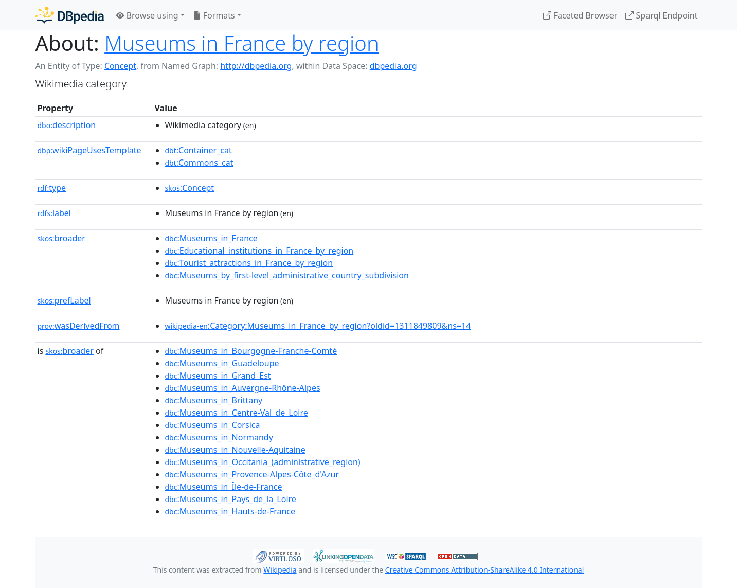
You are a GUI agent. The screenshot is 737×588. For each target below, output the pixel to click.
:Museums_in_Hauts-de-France (230, 511)
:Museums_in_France (211, 238)
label (54, 213)
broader (61, 238)
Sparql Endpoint (661, 15)
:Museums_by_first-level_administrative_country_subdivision (287, 275)
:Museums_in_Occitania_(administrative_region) (263, 462)
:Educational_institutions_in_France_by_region (259, 250)
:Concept (189, 187)
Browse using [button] (147, 15)
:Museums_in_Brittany (214, 400)
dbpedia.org (393, 66)
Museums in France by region (241, 43)
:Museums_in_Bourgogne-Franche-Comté (251, 351)
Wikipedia (279, 570)
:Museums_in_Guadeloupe (222, 363)
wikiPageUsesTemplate (89, 150)
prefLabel (64, 300)
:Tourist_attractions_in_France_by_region (249, 263)
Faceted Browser (580, 15)
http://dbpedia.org (256, 66)
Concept (120, 66)
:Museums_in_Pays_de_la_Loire (230, 499)
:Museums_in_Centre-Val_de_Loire (236, 412)
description (67, 125)
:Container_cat (198, 150)
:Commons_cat (199, 162)
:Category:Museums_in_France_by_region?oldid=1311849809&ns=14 (318, 325)
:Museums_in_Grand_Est (218, 375)
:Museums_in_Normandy (219, 437)
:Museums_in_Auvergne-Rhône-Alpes (242, 388)
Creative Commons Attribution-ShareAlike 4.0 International (484, 570)
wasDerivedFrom (79, 325)
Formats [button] (214, 15)
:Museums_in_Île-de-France (223, 486)
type (52, 187)
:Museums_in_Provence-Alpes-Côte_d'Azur (252, 474)
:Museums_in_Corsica (212, 425)
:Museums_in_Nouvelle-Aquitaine (235, 449)
